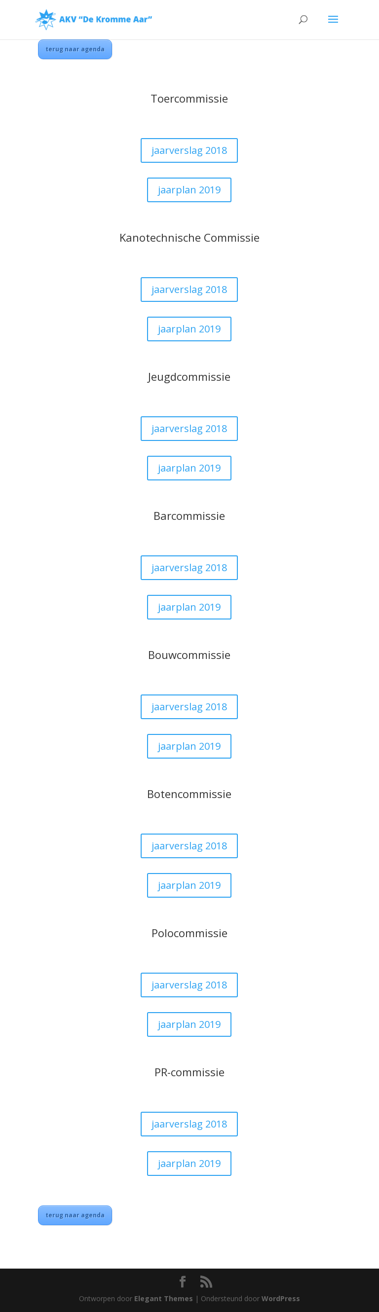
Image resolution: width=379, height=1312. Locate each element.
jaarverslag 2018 (189, 150)
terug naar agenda (75, 49)
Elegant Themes (163, 1298)
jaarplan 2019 (189, 189)
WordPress (281, 1298)
